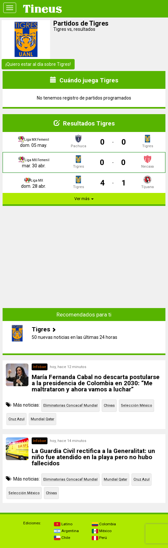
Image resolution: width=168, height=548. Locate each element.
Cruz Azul (16, 419)
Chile (62, 537)
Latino (63, 524)
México (101, 531)
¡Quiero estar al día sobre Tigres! (38, 64)
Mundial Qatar (42, 419)
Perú (99, 537)
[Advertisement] (84, 256)
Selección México (136, 405)
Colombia (104, 524)
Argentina (66, 531)
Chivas (109, 405)
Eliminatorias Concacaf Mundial (70, 405)
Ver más (84, 198)
